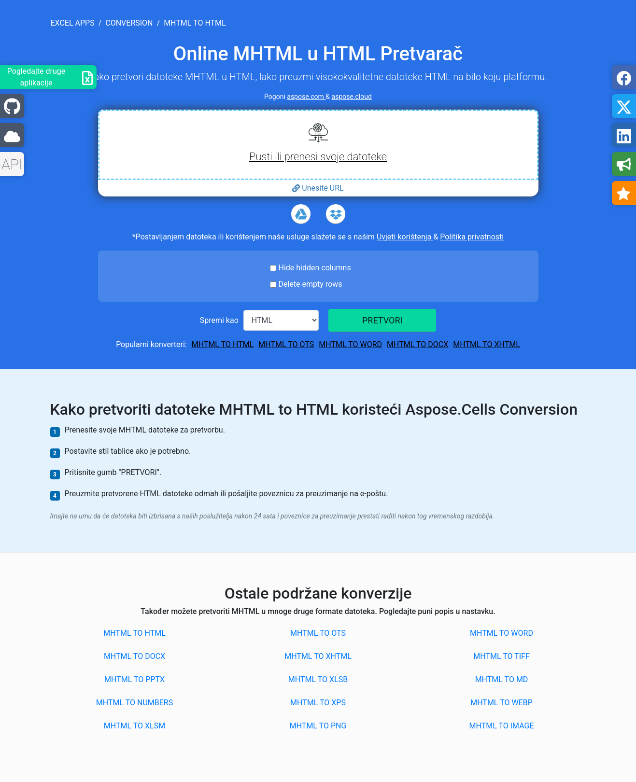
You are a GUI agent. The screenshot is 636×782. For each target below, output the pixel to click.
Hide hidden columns (315, 267)
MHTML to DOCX (417, 344)
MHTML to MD (501, 679)
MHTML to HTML (223, 344)
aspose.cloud (352, 96)
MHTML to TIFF (501, 656)
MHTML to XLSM (134, 725)
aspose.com (306, 96)
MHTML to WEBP (501, 702)
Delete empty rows (310, 284)
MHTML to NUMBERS (134, 702)
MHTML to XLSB (318, 679)
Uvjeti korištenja (405, 236)
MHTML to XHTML (486, 344)
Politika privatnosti (472, 236)
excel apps (73, 23)
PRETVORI (382, 320)
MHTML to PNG (318, 725)
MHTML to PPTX (134, 679)
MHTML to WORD (350, 344)
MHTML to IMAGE (501, 725)
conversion (129, 23)
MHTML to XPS (318, 702)
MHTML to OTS (286, 344)
